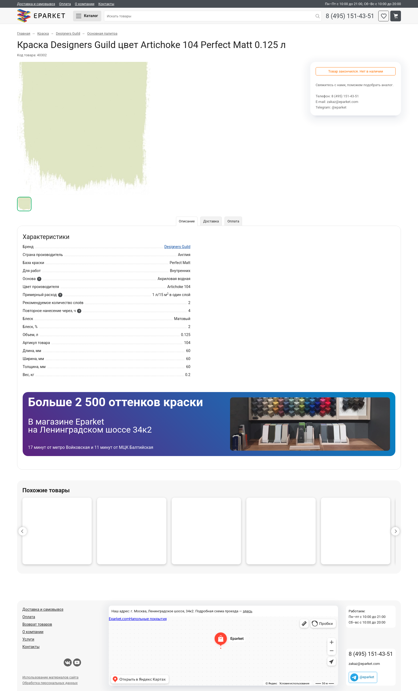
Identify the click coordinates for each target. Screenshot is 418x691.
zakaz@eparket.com (342, 102)
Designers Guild (177, 247)
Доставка (211, 221)
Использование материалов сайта (50, 677)
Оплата (65, 4)
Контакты (106, 4)
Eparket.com (41, 16)
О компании (84, 4)
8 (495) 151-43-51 (350, 16)
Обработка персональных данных (50, 683)
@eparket (339, 107)
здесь (247, 611)
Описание (187, 221)
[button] (22, 531)
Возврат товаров (37, 624)
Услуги (28, 639)
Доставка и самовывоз (36, 4)
